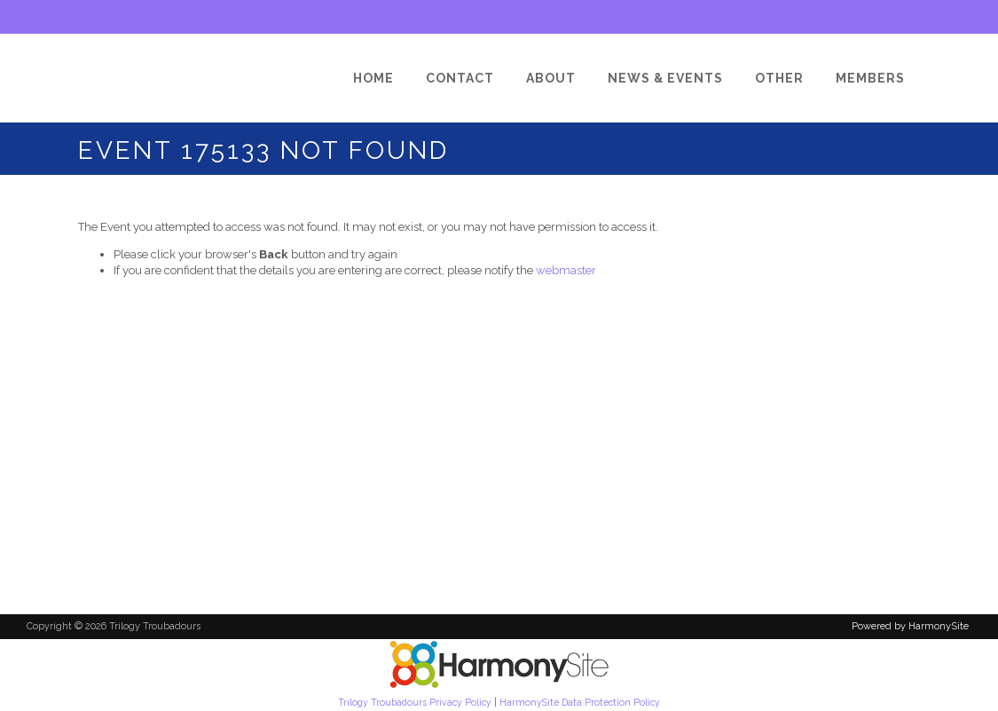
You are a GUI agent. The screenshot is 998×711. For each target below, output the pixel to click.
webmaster (566, 270)
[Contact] (460, 78)
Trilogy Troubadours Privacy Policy (414, 702)
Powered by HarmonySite (910, 626)
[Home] (373, 78)
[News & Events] (665, 78)
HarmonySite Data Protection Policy (579, 702)
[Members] (870, 78)
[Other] (779, 78)
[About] (551, 78)
